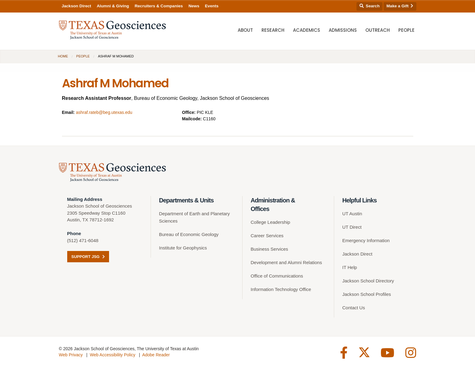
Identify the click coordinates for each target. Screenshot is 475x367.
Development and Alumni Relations (286, 262)
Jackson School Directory (368, 281)
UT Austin (352, 213)
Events (212, 6)
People (406, 30)
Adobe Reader (156, 355)
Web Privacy (71, 355)
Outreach (377, 30)
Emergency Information (366, 240)
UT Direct (352, 227)
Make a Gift (399, 6)
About (245, 30)
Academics (306, 30)
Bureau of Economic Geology (189, 234)
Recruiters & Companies (159, 6)
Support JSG (88, 257)
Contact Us (353, 308)
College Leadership (270, 222)
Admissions (343, 30)
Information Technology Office (281, 289)
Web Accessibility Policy (112, 355)
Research (272, 30)
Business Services (269, 249)
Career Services (267, 235)
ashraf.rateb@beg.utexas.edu (104, 112)
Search (370, 6)
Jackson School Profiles (366, 294)
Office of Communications (277, 276)
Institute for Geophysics (183, 248)
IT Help (349, 267)
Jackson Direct (76, 6)
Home (63, 56)
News (193, 6)
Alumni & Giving (113, 6)
